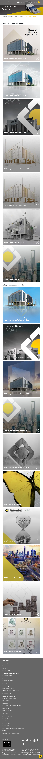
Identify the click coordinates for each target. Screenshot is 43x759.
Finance (4, 665)
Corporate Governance (7, 16)
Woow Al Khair (5, 708)
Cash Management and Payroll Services (10, 690)
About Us (4, 730)
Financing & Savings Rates (10, 2)
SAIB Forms (4, 720)
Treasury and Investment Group (10, 673)
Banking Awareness (6, 707)
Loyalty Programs (6, 670)
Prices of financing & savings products (10, 733)
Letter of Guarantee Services (8, 715)
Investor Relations (19, 16)
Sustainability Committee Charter (9, 702)
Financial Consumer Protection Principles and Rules (13, 728)
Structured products (6, 678)
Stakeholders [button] (5, 703)
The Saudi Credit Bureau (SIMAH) (9, 722)
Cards (3, 667)
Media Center (12, 750)
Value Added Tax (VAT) (7, 693)
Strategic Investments (7, 683)
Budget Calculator (6, 727)
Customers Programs (7, 663)
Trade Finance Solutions (7, 692)
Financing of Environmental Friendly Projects (11, 705)
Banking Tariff (5, 718)
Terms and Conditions (30, 750)
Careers (4, 732)
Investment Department (7, 680)
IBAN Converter (5, 725)
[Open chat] (40, 756)
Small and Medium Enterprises (9, 688)
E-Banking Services (6, 669)
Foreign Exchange (6, 677)
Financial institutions (6, 682)
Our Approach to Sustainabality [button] (9, 698)
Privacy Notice (5, 749)
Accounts (4, 662)
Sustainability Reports (7, 710)
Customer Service (5, 750)
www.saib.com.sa (4, 755)
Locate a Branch (12, 749)
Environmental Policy (6, 700)
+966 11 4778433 (32, 754)
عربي (34, 2)
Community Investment (8, 696)
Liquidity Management (7, 675)
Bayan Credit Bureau (6, 723)
